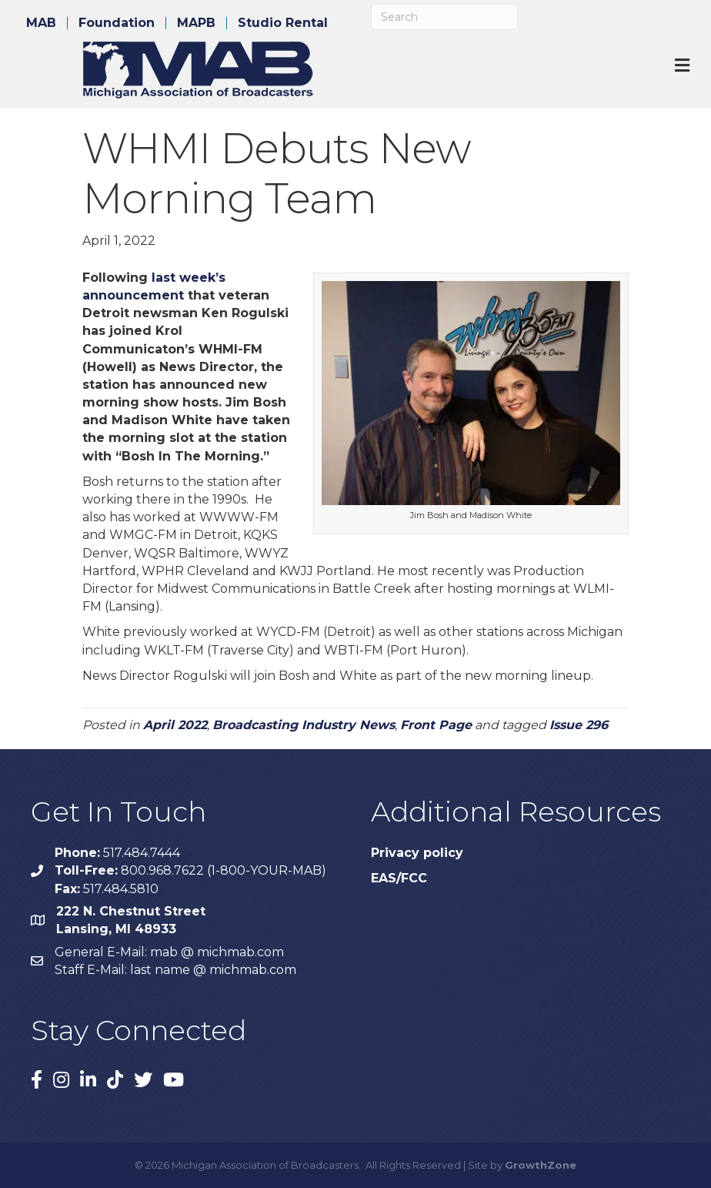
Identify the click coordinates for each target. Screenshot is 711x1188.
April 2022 (175, 725)
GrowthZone (540, 1165)
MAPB (196, 23)
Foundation (116, 23)
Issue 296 (578, 725)
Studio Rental (283, 23)
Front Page (436, 725)
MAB (41, 23)
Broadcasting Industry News (303, 725)
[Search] (444, 17)
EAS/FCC (399, 878)
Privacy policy (417, 852)
